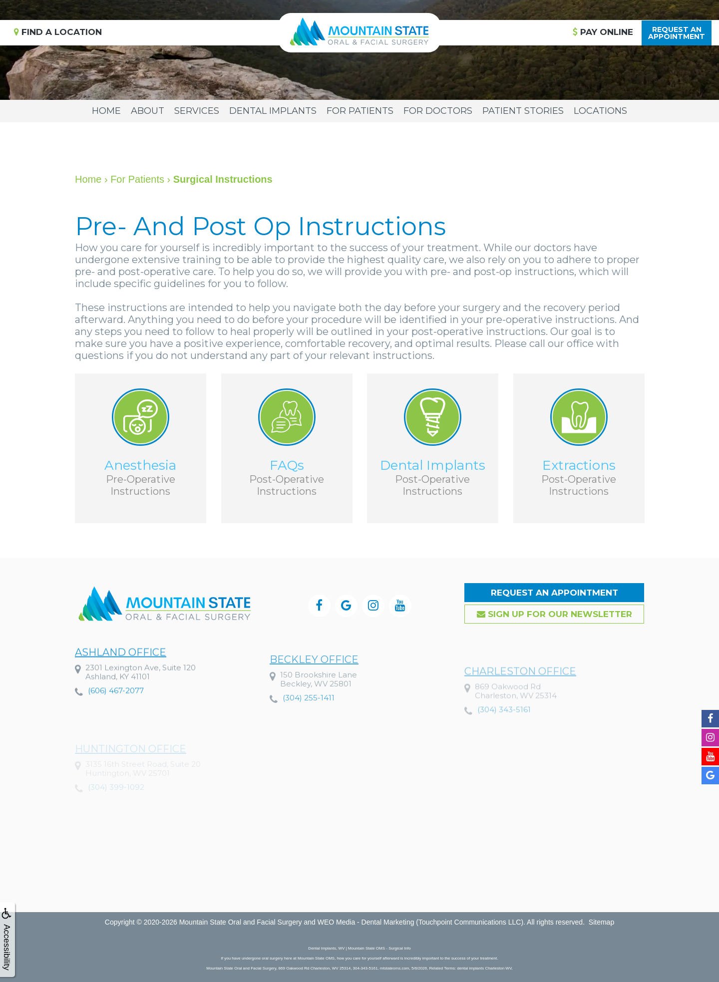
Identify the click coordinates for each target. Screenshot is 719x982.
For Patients (360, 110)
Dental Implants (273, 110)
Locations (600, 110)
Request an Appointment (554, 593)
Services (196, 110)
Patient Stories (523, 110)
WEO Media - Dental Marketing (366, 922)
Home (106, 110)
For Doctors (437, 110)
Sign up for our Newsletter (554, 614)
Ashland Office (120, 679)
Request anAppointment (676, 33)
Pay (603, 32)
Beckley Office (314, 692)
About (147, 110)
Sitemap (601, 922)
